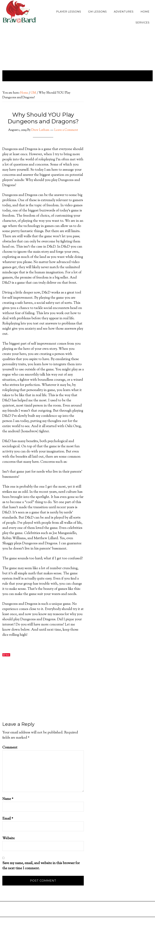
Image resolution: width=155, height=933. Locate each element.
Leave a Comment (66, 130)
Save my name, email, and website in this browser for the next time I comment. (41, 866)
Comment (9, 747)
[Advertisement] (43, 699)
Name (7, 799)
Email (7, 818)
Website (8, 838)
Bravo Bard (19, 13)
